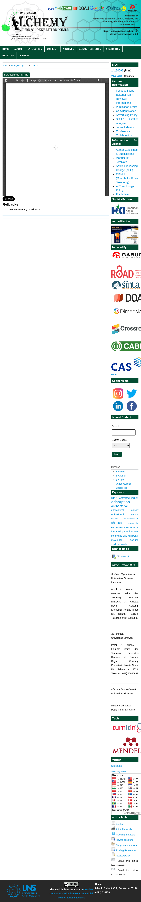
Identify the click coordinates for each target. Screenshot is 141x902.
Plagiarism (122, 194)
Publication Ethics (126, 106)
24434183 (117, 76)
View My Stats (118, 771)
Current (52, 48)
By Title (120, 479)
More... (114, 374)
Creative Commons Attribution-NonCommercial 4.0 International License (71, 893)
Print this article (124, 829)
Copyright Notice (126, 111)
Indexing (8, 55)
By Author (121, 475)
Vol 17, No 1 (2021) (19, 66)
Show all (123, 556)
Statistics (113, 48)
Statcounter (117, 766)
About (18, 48)
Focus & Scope (125, 90)
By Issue (120, 471)
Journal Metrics (125, 127)
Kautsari (34, 66)
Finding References (126, 850)
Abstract (120, 824)
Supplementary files (126, 845)
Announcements (90, 48)
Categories (34, 48)
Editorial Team (124, 94)
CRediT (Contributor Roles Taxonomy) (127, 178)
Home (5, 48)
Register (133, 4)
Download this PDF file (16, 74)
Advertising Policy (126, 115)
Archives (68, 48)
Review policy (123, 855)
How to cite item (124, 840)
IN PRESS (24, 55)
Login (122, 4)
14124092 (117, 70)
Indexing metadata (125, 834)
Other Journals (123, 483)
